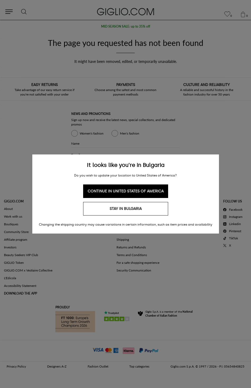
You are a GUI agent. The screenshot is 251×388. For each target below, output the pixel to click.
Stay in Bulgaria (126, 208)
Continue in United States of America (126, 191)
